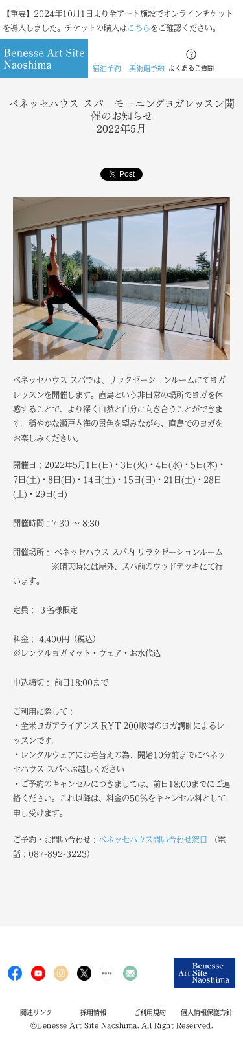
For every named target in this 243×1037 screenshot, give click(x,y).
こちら (138, 28)
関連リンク (36, 1012)
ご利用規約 (149, 1012)
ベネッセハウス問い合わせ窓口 (152, 839)
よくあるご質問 (191, 68)
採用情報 (93, 1012)
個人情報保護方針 (207, 1012)
